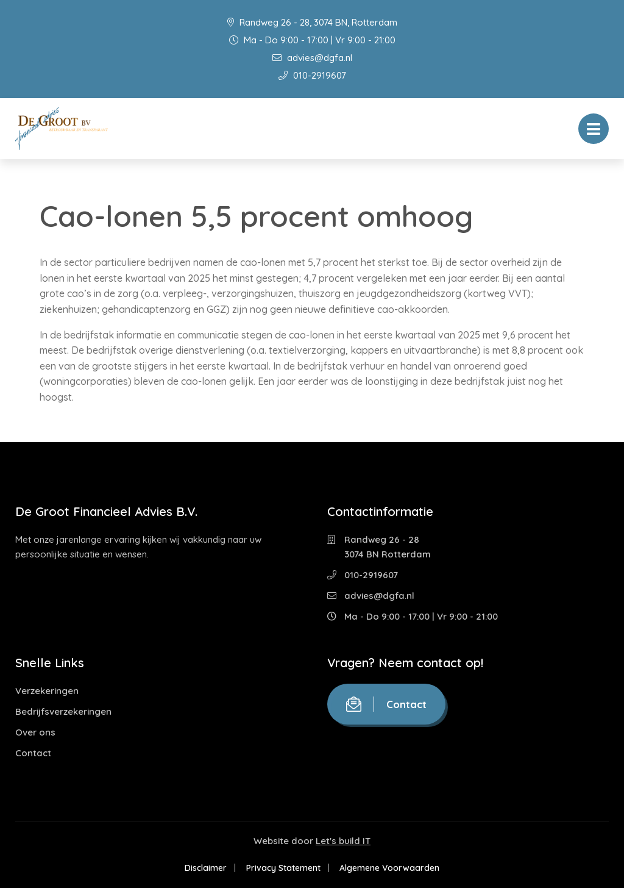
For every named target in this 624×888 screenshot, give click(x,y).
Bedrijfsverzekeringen (63, 711)
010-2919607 (312, 75)
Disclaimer (204, 867)
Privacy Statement (283, 867)
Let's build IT (343, 841)
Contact (33, 753)
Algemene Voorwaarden (391, 867)
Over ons (35, 732)
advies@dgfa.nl (312, 57)
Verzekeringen (47, 690)
